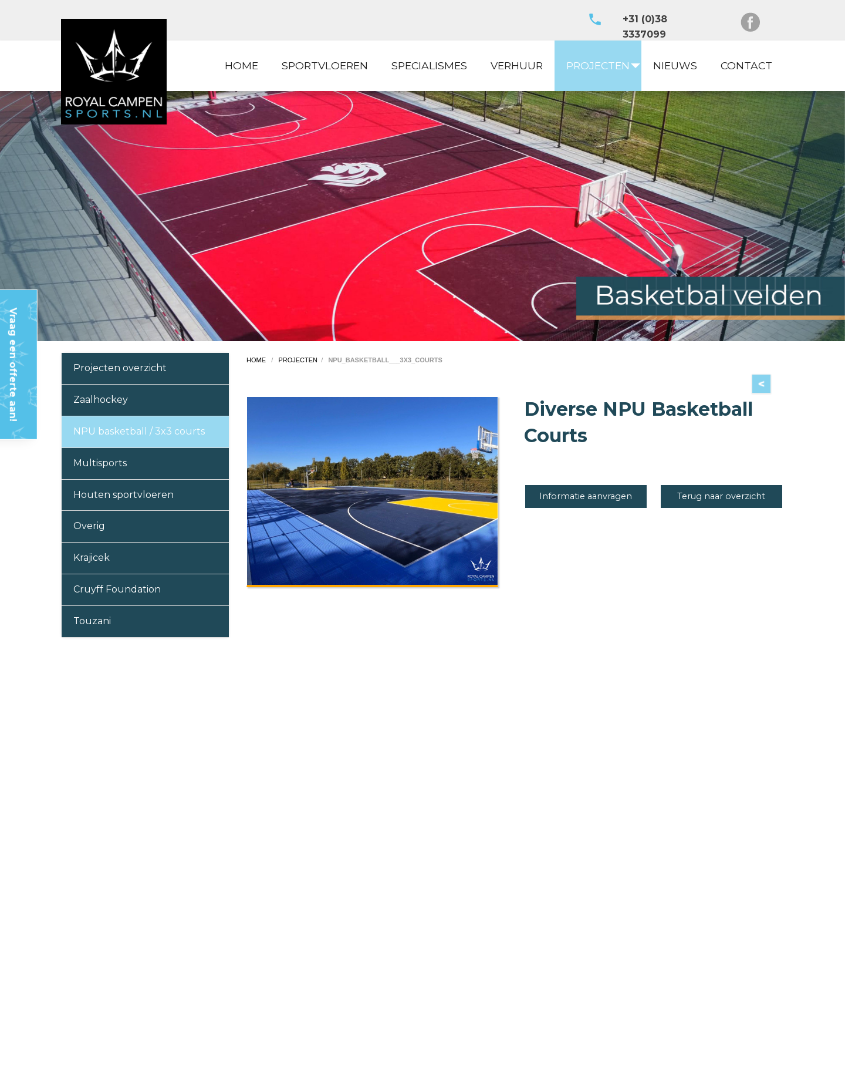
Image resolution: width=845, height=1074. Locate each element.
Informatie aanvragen (585, 496)
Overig (89, 525)
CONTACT (746, 65)
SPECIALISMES (429, 65)
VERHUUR (517, 65)
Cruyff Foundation (117, 589)
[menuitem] (241, 66)
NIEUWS (675, 65)
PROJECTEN (598, 65)
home (257, 359)
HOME (241, 65)
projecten (297, 359)
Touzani (92, 621)
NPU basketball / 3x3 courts (139, 431)
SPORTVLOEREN (325, 65)
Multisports (100, 463)
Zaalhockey (100, 399)
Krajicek (91, 557)
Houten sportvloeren (123, 494)
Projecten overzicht (120, 367)
